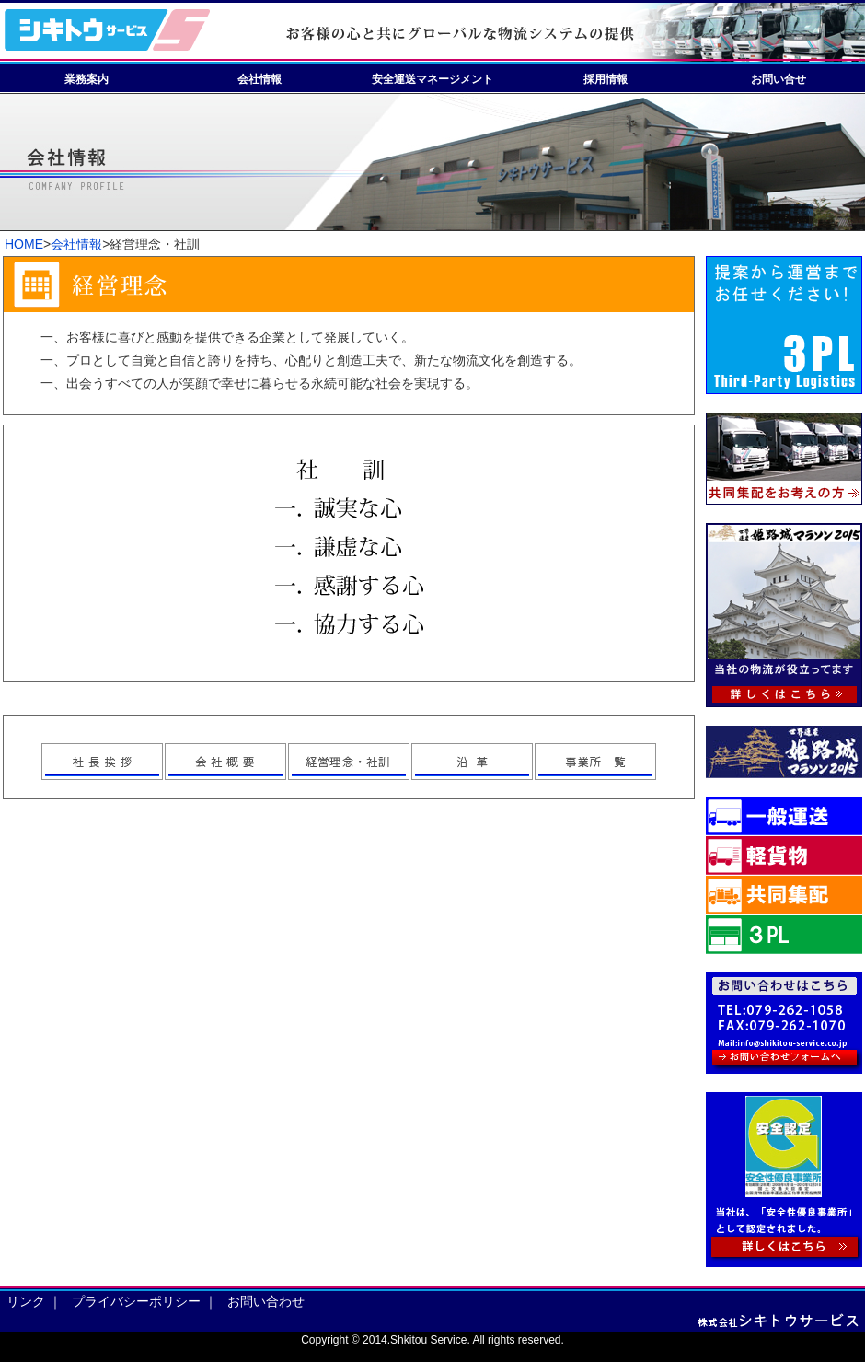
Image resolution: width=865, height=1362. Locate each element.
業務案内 (86, 79)
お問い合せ (778, 79)
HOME (24, 244)
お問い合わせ (267, 1301)
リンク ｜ (34, 1301)
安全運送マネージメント (432, 79)
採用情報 (605, 79)
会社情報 (259, 79)
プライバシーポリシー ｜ (144, 1301)
